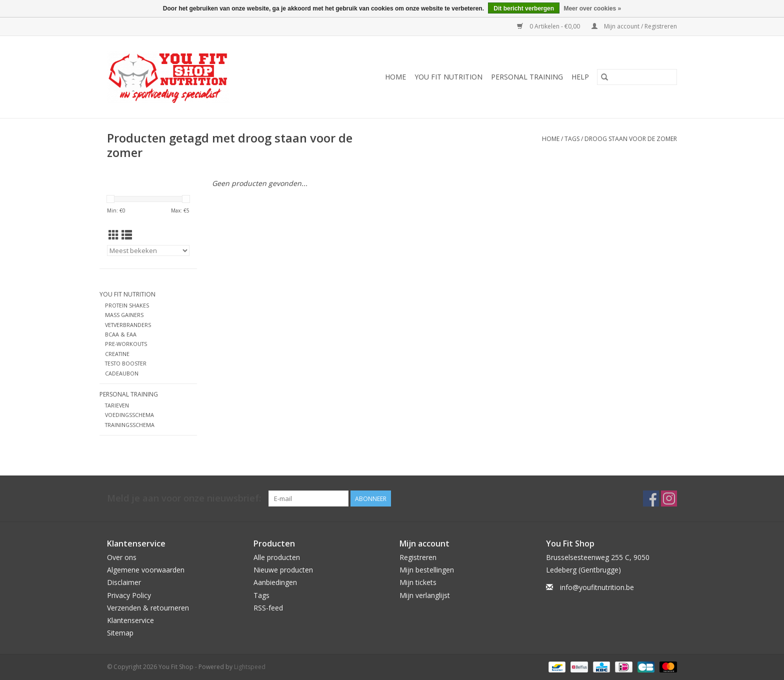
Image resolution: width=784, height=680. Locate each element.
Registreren (418, 557)
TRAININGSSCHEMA (129, 424)
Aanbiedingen (275, 582)
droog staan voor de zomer (630, 138)
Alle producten (277, 557)
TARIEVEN (117, 405)
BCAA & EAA (120, 334)
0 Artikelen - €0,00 (549, 26)
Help (580, 77)
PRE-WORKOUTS (126, 344)
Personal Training (527, 77)
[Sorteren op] (148, 250)
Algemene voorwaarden (145, 569)
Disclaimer (124, 582)
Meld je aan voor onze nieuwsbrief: (184, 498)
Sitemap (120, 633)
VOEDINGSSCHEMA (129, 414)
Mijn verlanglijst (425, 595)
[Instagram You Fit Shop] (669, 498)
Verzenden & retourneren (148, 607)
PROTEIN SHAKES (127, 305)
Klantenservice (130, 620)
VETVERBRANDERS (128, 324)
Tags (572, 138)
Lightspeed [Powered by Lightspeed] (250, 666)
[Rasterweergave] (113, 235)
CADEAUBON (121, 373)
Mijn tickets (418, 582)
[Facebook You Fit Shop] (651, 498)
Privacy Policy (129, 595)
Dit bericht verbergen (524, 8)
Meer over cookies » (592, 8)
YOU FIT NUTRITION (448, 77)
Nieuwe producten (283, 569)
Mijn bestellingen (427, 569)
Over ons (121, 557)
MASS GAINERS (124, 314)
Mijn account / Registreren (634, 26)
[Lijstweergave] (127, 235)
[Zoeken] (637, 77)
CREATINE (117, 354)
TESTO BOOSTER (125, 363)
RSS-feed (268, 607)
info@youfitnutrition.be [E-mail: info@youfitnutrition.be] (597, 587)
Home (395, 77)
